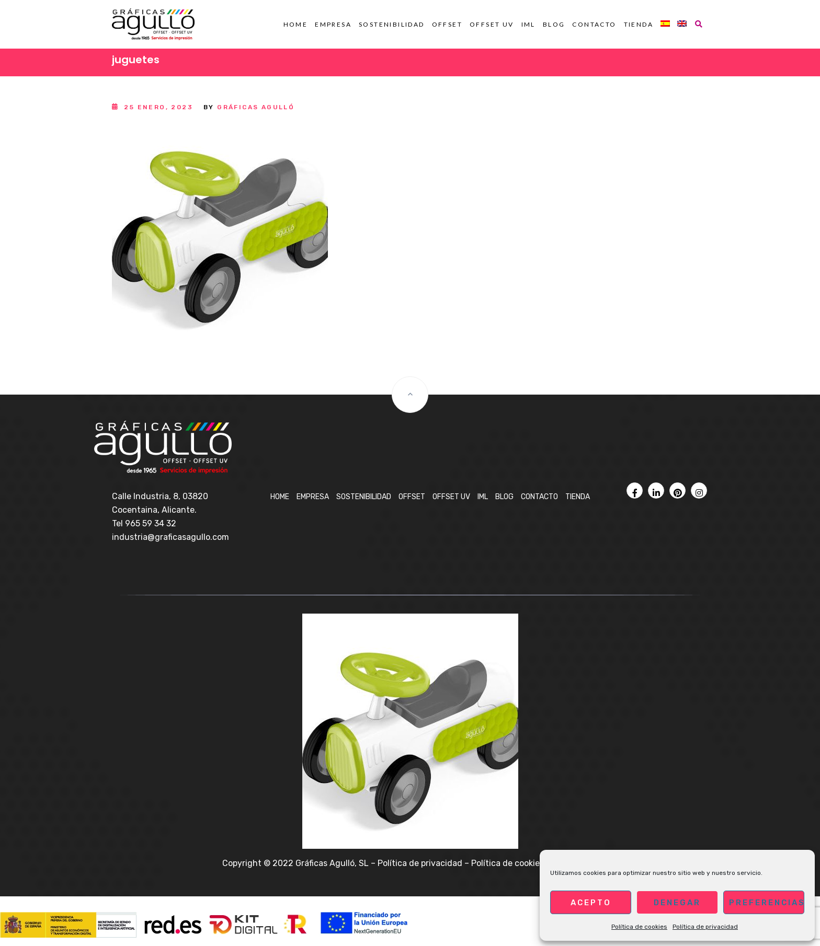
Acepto (591, 902)
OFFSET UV (492, 24)
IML (528, 24)
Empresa (333, 24)
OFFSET (447, 24)
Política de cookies (639, 926)
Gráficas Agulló (255, 107)
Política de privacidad (705, 926)
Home (295, 24)
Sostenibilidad (392, 24)
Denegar (677, 902)
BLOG (554, 24)
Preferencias (766, 902)
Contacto (594, 24)
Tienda (638, 24)
